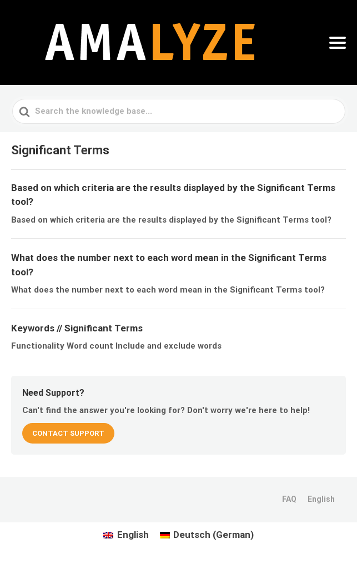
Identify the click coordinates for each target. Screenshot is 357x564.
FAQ (289, 499)
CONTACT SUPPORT (68, 433)
